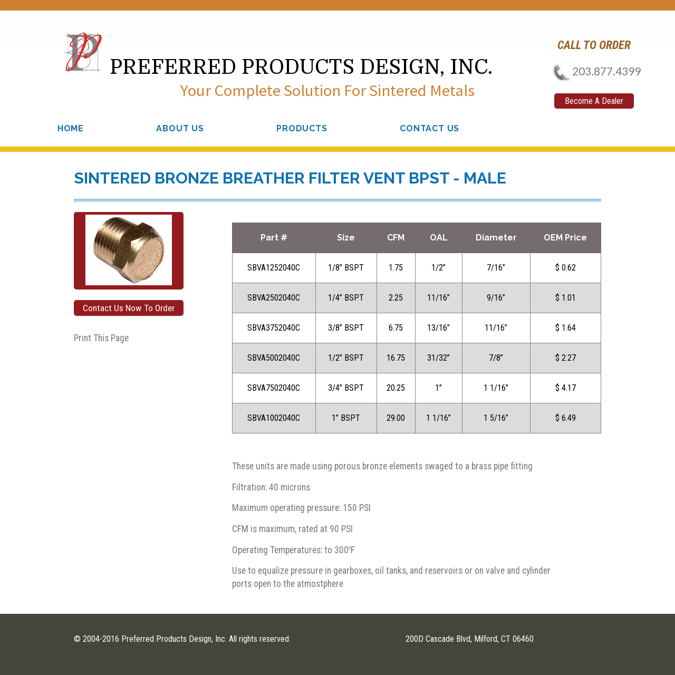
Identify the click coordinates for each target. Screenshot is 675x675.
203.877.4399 (593, 71)
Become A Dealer (594, 101)
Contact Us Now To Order (129, 308)
